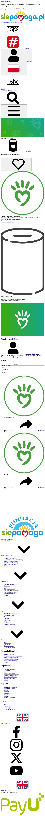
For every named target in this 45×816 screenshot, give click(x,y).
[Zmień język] (14, 68)
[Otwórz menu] (14, 111)
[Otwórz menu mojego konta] (16, 55)
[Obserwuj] (16, 164)
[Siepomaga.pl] (22, 20)
